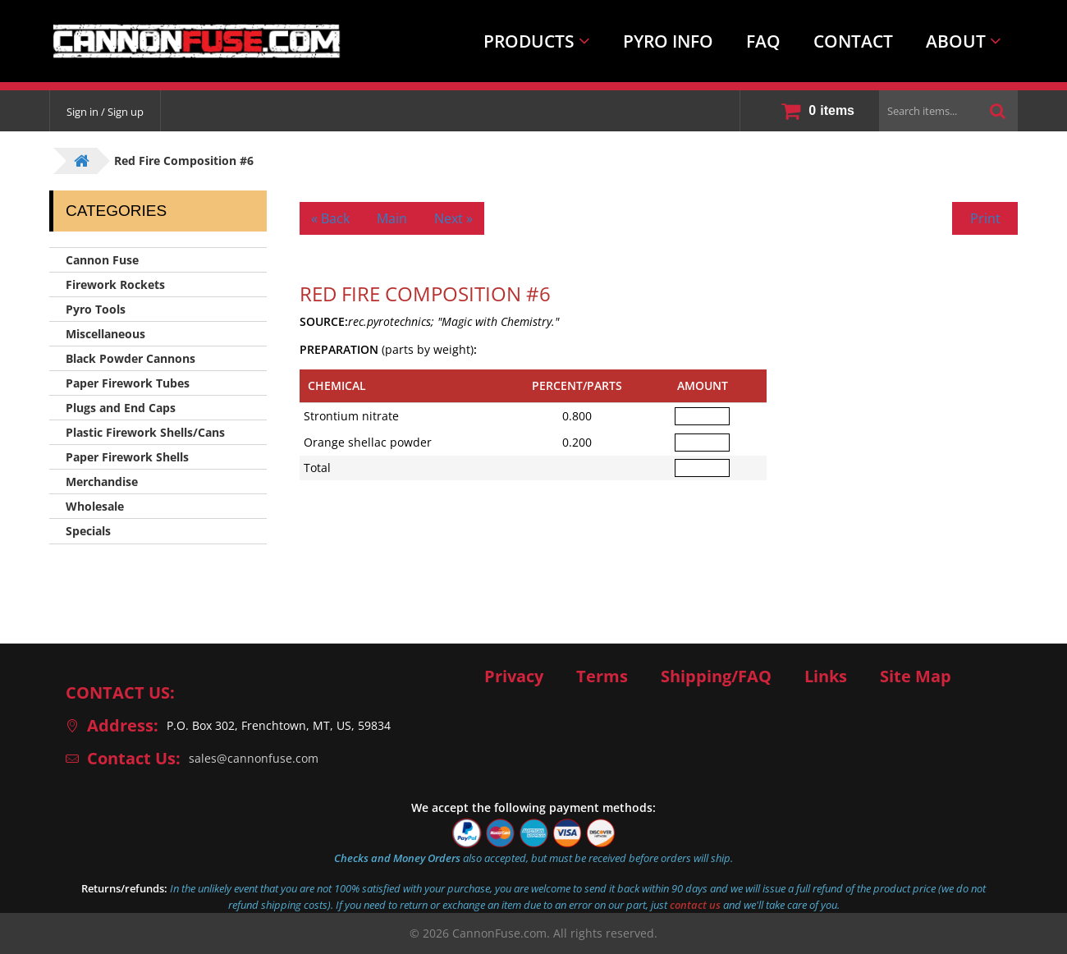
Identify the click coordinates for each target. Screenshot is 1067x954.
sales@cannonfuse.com (253, 758)
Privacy (513, 676)
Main (392, 218)
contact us (695, 904)
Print (985, 218)
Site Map (915, 676)
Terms (602, 676)
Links (825, 676)
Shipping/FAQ (716, 676)
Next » (453, 218)
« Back (330, 218)
